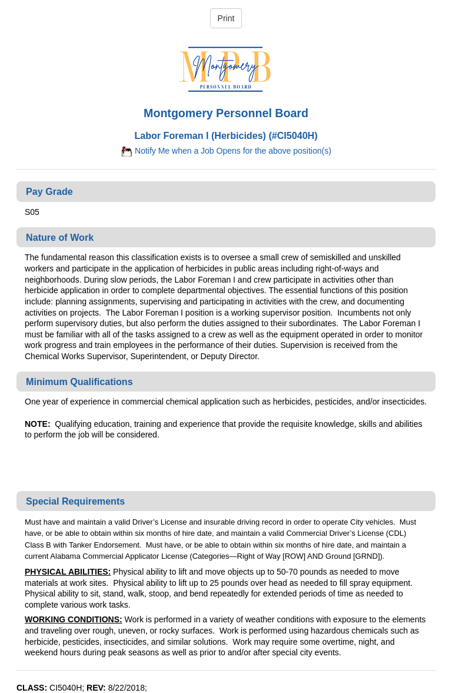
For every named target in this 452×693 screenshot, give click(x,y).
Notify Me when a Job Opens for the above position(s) (226, 150)
